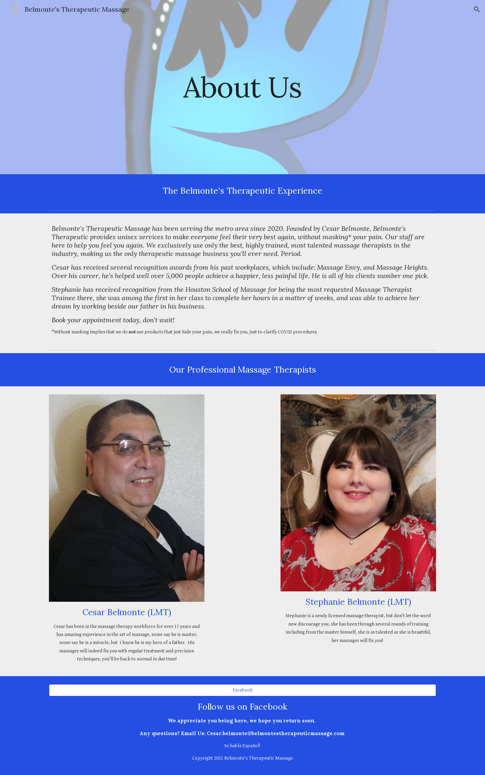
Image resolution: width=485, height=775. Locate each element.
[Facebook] (242, 690)
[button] (477, 9)
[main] (242, 87)
